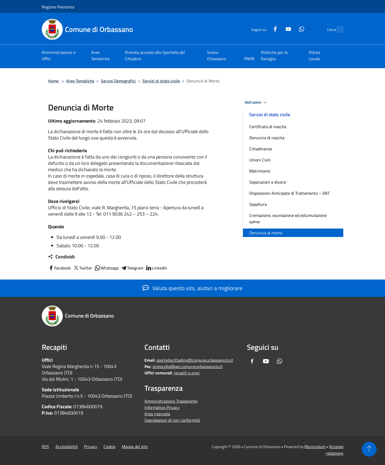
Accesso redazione (334, 449)
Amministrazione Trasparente (171, 401)
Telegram (132, 268)
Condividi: (61, 257)
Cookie (109, 446)
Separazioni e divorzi (267, 182)
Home (53, 81)
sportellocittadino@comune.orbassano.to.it (194, 360)
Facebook (59, 268)
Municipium (315, 446)
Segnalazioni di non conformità (172, 420)
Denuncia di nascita (266, 137)
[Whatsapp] (290, 28)
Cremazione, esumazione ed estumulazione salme (288, 218)
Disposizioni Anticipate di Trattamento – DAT (289, 193)
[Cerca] (337, 29)
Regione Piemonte (58, 7)
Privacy (90, 446)
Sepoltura (258, 204)
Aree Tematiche (80, 81)
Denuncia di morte (265, 233)
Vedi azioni (256, 102)
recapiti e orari (187, 373)
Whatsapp (106, 268)
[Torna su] (369, 449)
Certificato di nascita (267, 126)
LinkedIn (156, 268)
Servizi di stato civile (161, 81)
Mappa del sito (135, 446)
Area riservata (157, 414)
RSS (45, 446)
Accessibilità (66, 446)
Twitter (82, 268)
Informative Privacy (162, 407)
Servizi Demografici (118, 81)
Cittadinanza (260, 149)
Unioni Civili (260, 160)
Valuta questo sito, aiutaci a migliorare (192, 288)
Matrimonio (259, 171)
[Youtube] (276, 28)
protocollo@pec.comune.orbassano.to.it (188, 366)
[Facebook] (263, 28)
